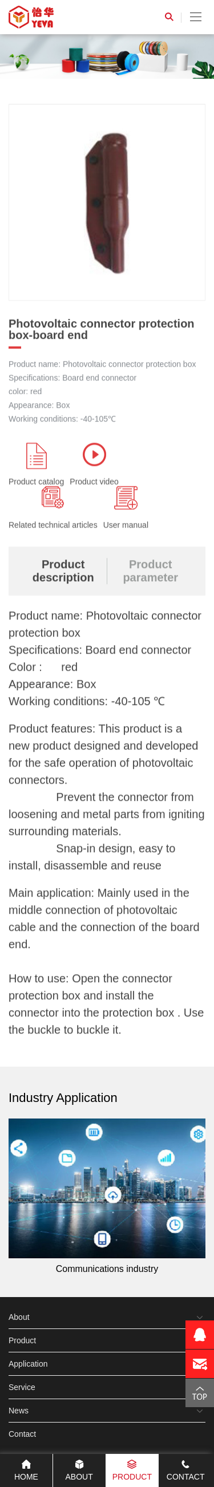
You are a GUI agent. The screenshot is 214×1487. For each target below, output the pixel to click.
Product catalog (36, 465)
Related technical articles (53, 508)
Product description (63, 572)
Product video (94, 465)
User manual (125, 508)
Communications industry (107, 1196)
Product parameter (150, 572)
